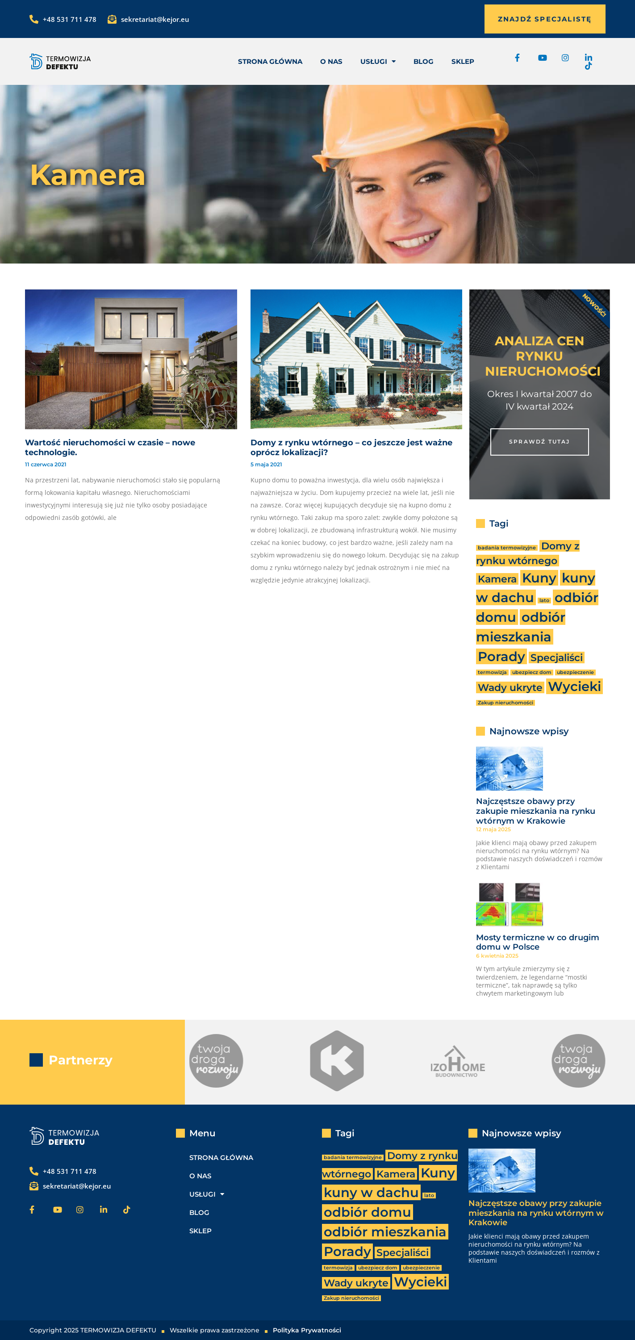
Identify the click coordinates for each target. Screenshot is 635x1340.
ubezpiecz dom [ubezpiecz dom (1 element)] (531, 672)
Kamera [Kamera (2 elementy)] (497, 579)
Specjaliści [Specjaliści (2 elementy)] (557, 657)
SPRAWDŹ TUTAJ (539, 441)
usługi (378, 61)
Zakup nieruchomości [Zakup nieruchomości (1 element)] (505, 703)
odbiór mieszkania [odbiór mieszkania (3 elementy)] (385, 1232)
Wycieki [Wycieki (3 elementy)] (574, 686)
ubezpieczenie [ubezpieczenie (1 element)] (575, 672)
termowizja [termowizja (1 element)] (492, 672)
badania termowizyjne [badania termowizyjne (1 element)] (507, 548)
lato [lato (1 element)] (544, 600)
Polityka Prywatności (307, 1330)
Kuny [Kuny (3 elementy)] (539, 578)
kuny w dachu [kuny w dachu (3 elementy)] (371, 1192)
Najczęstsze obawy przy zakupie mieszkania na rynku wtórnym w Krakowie (535, 810)
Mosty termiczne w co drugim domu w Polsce (537, 942)
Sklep (462, 61)
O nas (331, 61)
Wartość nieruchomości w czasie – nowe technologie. (110, 447)
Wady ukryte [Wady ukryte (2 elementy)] (510, 687)
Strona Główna (270, 61)
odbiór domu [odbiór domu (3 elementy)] (367, 1212)
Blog (424, 61)
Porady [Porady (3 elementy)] (501, 656)
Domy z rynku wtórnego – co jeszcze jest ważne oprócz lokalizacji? (351, 447)
